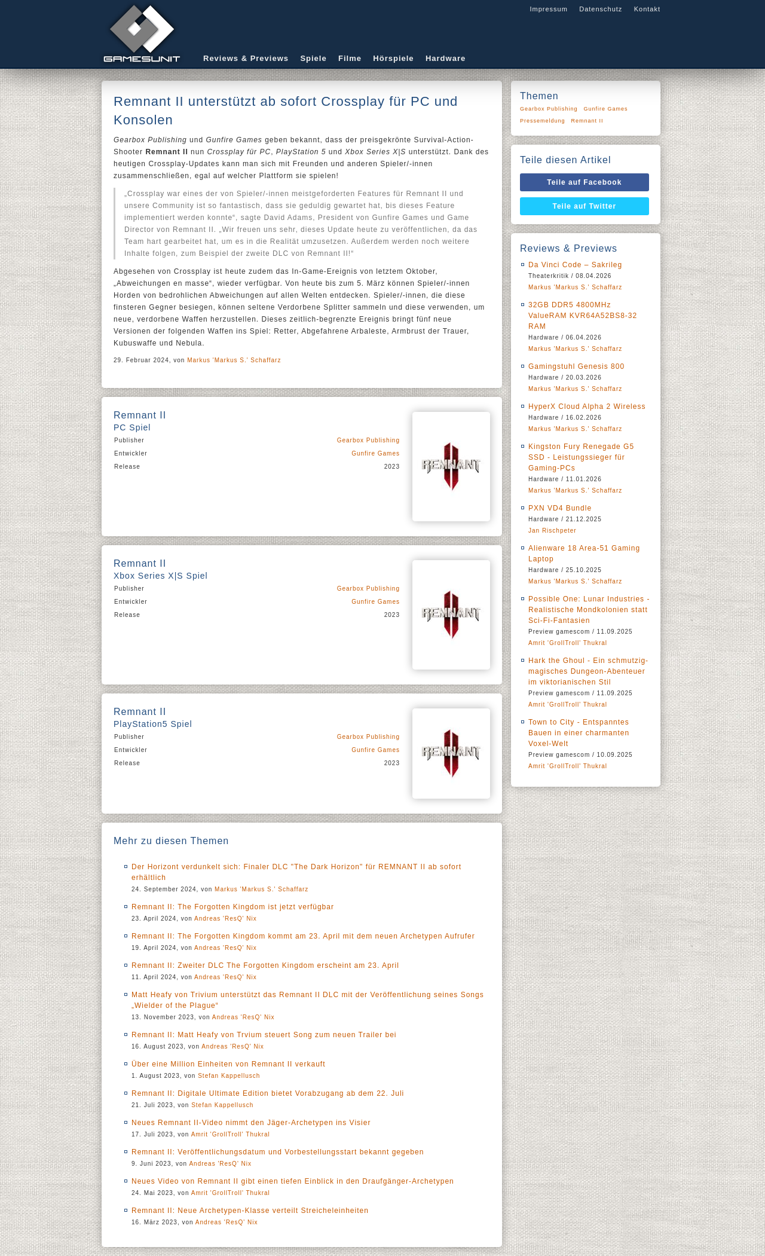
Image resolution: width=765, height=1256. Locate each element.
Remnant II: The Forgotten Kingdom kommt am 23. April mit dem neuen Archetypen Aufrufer (303, 936)
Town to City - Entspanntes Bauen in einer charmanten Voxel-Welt (578, 733)
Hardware (446, 58)
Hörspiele (393, 58)
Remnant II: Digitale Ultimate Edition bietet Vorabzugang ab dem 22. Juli (267, 1093)
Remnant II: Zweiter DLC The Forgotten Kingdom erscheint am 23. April (265, 965)
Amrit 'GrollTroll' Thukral (230, 1134)
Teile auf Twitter (585, 206)
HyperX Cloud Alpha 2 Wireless (586, 406)
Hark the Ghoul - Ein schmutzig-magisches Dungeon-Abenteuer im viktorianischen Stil (588, 671)
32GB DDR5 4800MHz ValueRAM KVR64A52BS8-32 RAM (582, 316)
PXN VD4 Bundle (560, 508)
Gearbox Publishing (368, 440)
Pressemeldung (542, 121)
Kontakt (647, 9)
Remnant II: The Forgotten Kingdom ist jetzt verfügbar (232, 907)
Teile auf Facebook (584, 182)
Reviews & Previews (246, 58)
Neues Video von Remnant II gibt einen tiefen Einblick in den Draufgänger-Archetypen (292, 1181)
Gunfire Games (375, 453)
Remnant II (587, 121)
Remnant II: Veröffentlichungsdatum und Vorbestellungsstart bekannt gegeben (277, 1152)
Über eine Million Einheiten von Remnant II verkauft (228, 1064)
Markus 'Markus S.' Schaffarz (234, 360)
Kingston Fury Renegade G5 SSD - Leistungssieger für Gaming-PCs (581, 457)
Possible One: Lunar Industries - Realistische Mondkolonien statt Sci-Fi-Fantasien (589, 610)
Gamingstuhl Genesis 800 (576, 366)
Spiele (313, 58)
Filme (350, 58)
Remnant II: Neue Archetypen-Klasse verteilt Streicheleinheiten (250, 1210)
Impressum (548, 9)
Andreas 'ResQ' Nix (225, 918)
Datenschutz (600, 9)
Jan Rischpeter (552, 530)
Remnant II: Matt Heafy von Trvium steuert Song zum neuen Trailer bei (264, 1035)
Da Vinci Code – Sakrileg (575, 265)
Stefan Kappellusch (229, 1075)
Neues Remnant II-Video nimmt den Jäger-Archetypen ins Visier (251, 1123)
